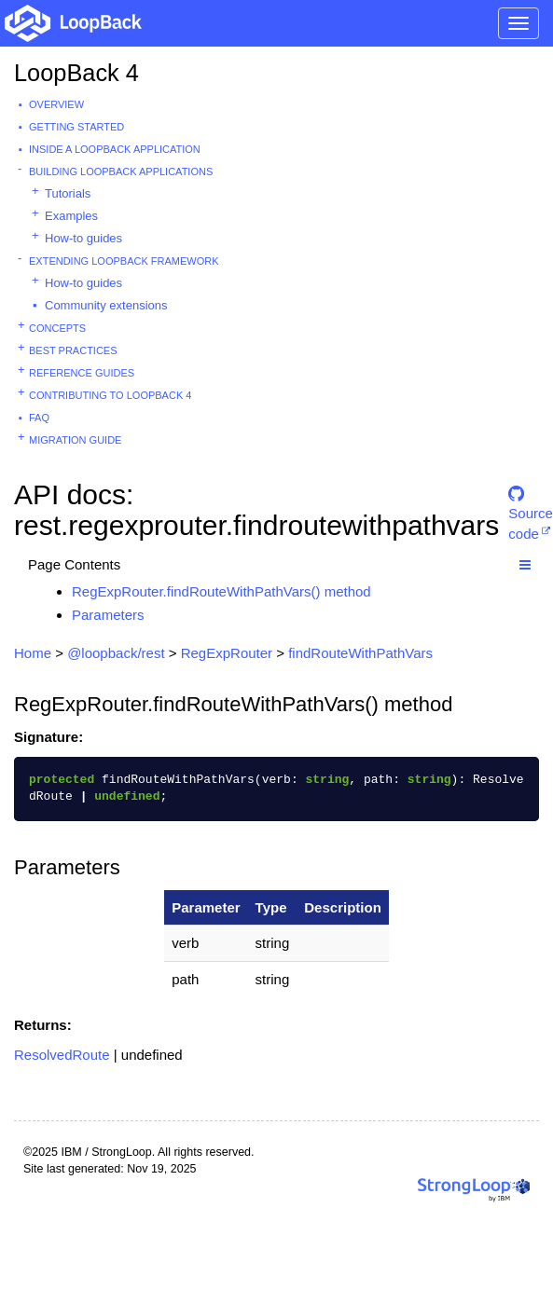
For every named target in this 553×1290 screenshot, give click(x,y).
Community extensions (106, 305)
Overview (56, 104)
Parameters (108, 615)
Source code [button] (530, 501)
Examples (71, 216)
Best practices (73, 350)
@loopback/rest (115, 653)
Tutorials (67, 193)
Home (32, 653)
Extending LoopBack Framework (124, 261)
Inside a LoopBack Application (114, 149)
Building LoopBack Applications (121, 171)
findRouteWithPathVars (360, 653)
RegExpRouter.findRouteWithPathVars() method (221, 591)
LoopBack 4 (76, 73)
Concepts (57, 328)
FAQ (39, 417)
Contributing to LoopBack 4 (110, 395)
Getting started (76, 126)
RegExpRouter (226, 653)
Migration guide (75, 440)
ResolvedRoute (62, 1055)
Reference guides (81, 372)
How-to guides (83, 238)
